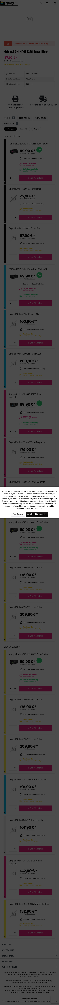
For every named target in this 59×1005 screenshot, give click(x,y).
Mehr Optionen (18, 514)
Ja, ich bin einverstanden (36, 514)
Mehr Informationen (34, 509)
